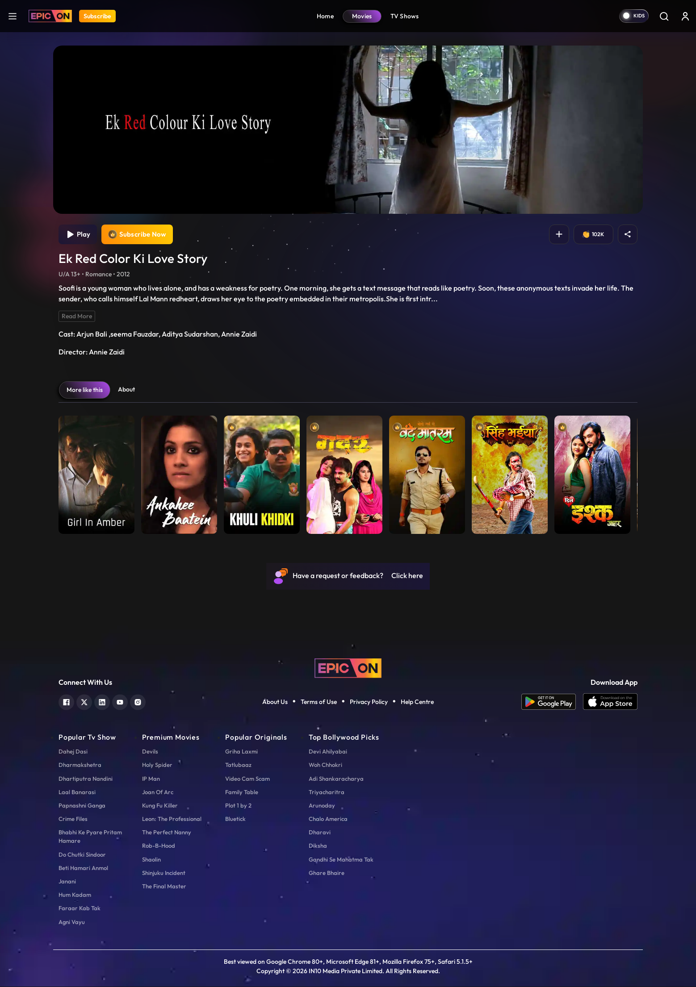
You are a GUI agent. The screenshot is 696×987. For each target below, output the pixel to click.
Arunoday (322, 805)
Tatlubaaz (238, 765)
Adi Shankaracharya (336, 779)
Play (78, 235)
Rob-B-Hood (158, 846)
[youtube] (120, 702)
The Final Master (164, 887)
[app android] (552, 702)
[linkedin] (102, 702)
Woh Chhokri (325, 765)
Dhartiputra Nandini (86, 779)
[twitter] (84, 702)
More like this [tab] (85, 390)
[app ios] (610, 702)
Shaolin (151, 859)
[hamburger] (12, 16)
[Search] (664, 16)
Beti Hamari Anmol (83, 868)
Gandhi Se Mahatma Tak (341, 859)
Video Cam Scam (247, 779)
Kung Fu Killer (160, 805)
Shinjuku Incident (163, 873)
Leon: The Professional (171, 819)
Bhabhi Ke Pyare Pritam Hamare (90, 837)
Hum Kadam (75, 895)
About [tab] (126, 390)
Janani (67, 882)
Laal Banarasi (77, 792)
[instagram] (138, 702)
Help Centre (417, 702)
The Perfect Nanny (166, 833)
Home (325, 16)
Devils (150, 752)
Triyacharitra (326, 792)
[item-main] (96, 473)
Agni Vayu (72, 922)
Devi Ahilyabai (328, 752)
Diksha (318, 846)
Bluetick (235, 819)
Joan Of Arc (157, 792)
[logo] (348, 667)
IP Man (151, 779)
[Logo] (50, 16)
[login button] (685, 16)
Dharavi (320, 833)
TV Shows (404, 16)
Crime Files (73, 819)
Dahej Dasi (73, 752)
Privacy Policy (369, 702)
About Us (275, 702)
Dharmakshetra (80, 765)
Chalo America (328, 819)
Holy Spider (157, 765)
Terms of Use (319, 702)
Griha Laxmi (241, 752)
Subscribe (97, 16)
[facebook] (66, 702)
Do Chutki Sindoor (82, 854)
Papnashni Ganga (82, 805)
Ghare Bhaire (326, 873)
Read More (77, 316)
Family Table (241, 792)
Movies (362, 16)
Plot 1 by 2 (238, 805)
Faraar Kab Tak (80, 908)
